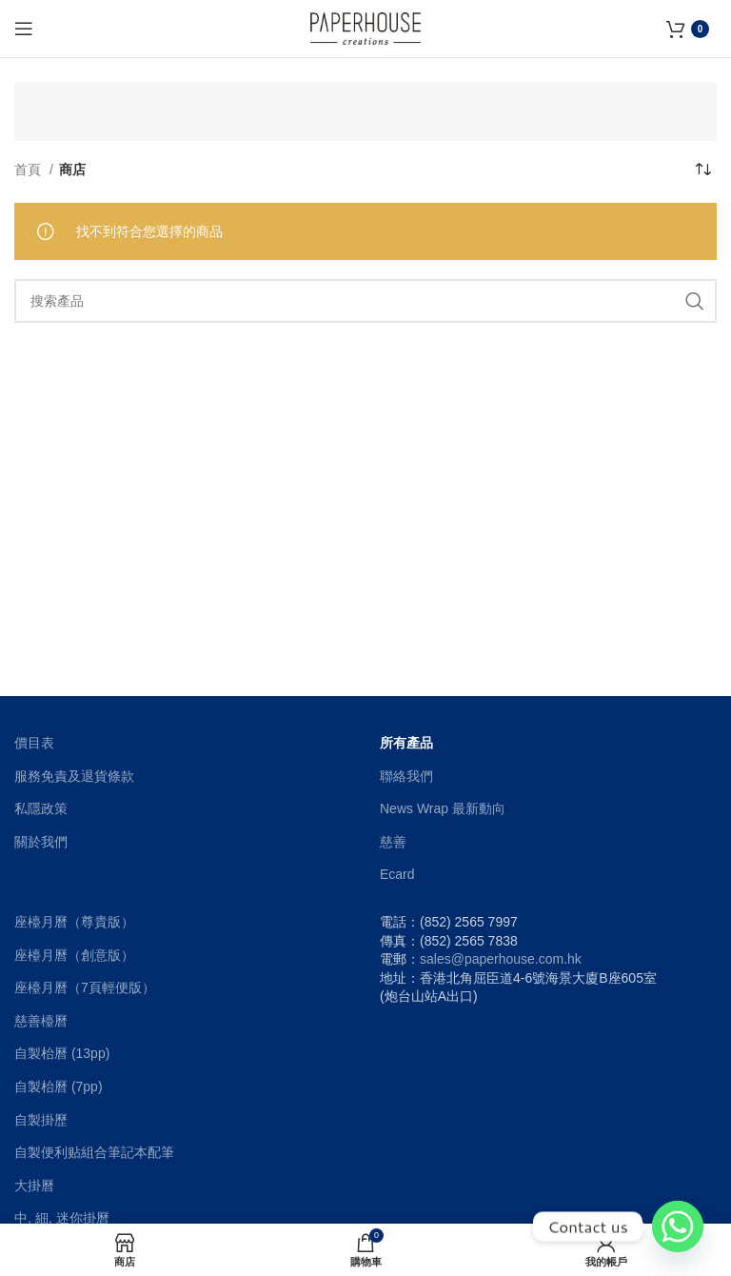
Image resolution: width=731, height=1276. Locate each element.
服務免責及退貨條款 (74, 776)
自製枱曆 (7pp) (58, 1086)
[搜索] (365, 301)
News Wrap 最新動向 (442, 808)
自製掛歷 (41, 1119)
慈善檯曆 (41, 1020)
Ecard (397, 874)
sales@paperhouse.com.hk (501, 959)
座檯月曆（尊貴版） (74, 921)
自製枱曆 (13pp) (61, 1053)
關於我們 (41, 841)
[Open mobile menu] (24, 29)
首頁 (29, 169)
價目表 (34, 742)
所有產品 (406, 742)
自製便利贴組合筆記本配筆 (94, 1152)
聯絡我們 (406, 776)
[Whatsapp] (677, 1226)
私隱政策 (41, 808)
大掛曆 (34, 1185)
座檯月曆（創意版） (74, 955)
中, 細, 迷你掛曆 (61, 1218)
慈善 (393, 841)
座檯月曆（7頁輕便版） (84, 987)
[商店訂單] (702, 169)
